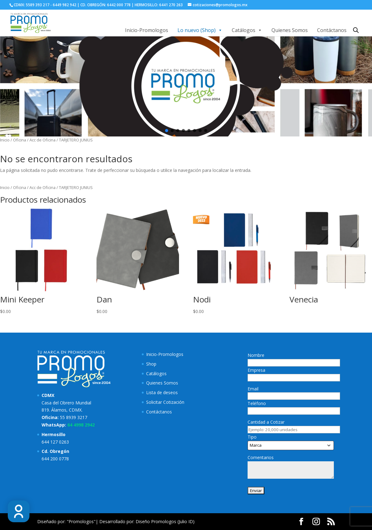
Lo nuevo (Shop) (199, 30)
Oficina (19, 140)
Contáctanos (332, 30)
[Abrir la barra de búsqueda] (356, 30)
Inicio (5, 140)
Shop (151, 364)
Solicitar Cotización (165, 402)
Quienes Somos (289, 30)
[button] (166, 130)
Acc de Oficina (42, 140)
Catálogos (247, 30)
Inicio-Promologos (146, 30)
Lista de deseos (162, 392)
